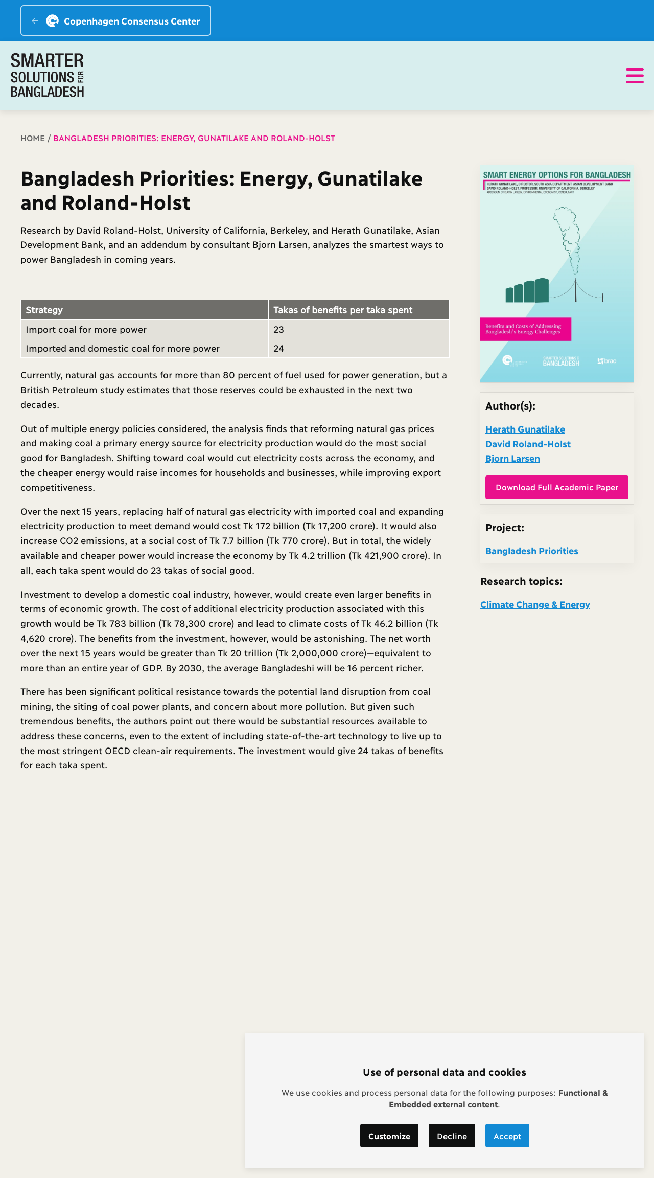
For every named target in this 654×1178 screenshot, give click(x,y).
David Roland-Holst (528, 443)
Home (32, 137)
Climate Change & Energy (535, 603)
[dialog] (444, 1100)
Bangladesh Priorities (531, 550)
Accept (507, 1135)
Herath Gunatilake (525, 428)
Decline (452, 1135)
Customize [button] (389, 1135)
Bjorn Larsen (512, 457)
